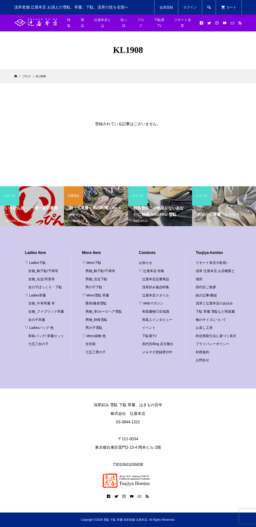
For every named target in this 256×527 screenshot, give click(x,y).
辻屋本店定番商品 (155, 279)
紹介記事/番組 (206, 295)
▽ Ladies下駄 (35, 263)
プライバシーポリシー (212, 344)
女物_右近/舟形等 (41, 279)
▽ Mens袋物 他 (94, 336)
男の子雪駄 (93, 328)
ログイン (190, 7)
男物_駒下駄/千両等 (100, 271)
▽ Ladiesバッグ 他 (39, 328)
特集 (68, 23)
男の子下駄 (93, 287)
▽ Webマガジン (151, 303)
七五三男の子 (95, 352)
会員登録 (166, 7)
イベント (149, 328)
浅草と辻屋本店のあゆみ (214, 303)
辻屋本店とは (102, 23)
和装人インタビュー (157, 320)
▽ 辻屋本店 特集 (151, 271)
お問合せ (202, 360)
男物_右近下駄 (96, 279)
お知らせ (145, 263)
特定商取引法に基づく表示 (216, 336)
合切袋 (90, 344)
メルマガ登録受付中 (157, 352)
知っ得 (123, 23)
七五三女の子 (38, 344)
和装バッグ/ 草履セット (46, 336)
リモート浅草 (182, 23)
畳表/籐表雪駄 (96, 303)
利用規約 (202, 352)
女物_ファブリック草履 (46, 311)
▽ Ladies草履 (35, 295)
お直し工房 (204, 328)
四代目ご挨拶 (206, 287)
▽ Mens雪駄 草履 (95, 295)
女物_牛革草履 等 (41, 303)
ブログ (140, 23)
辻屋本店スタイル (155, 295)
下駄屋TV (159, 23)
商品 (82, 23)
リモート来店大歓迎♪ (212, 263)
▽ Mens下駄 (91, 263)
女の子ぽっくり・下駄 (45, 287)
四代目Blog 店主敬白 (157, 344)
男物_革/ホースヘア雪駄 (103, 311)
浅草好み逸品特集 (155, 287)
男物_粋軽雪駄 (96, 320)
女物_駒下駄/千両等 (43, 271)
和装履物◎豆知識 (155, 311)
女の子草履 (36, 320)
